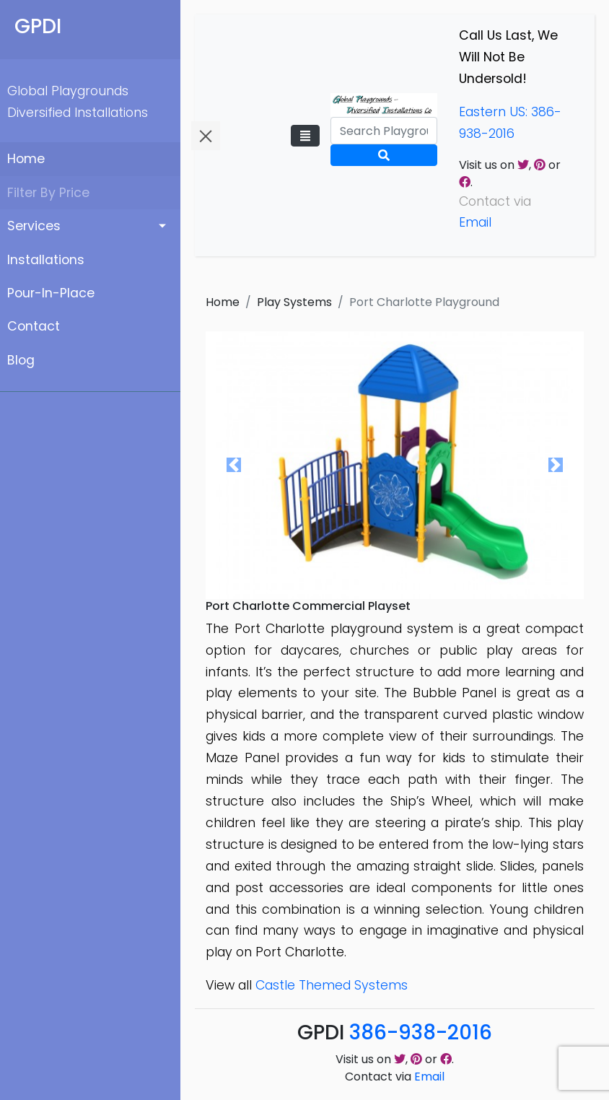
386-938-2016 (420, 1032)
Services (34, 226)
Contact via (394, 1076)
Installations (45, 260)
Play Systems (294, 302)
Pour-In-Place (51, 293)
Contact (33, 326)
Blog (21, 360)
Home (26, 158)
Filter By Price (48, 192)
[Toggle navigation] (305, 136)
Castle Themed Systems (331, 985)
